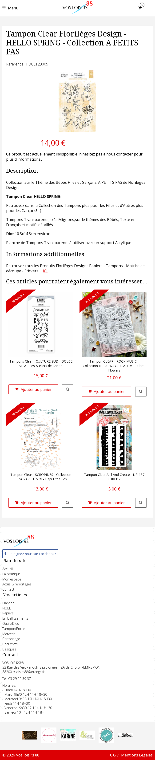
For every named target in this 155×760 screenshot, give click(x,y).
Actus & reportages (17, 584)
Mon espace (11, 579)
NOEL (6, 608)
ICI (45, 271)
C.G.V (114, 755)
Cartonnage (11, 639)
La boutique (11, 574)
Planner (8, 603)
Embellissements (15, 618)
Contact (8, 589)
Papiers (8, 613)
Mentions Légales (137, 755)
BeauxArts (10, 644)
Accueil (7, 569)
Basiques (9, 649)
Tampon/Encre (13, 628)
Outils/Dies (10, 623)
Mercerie (9, 634)
